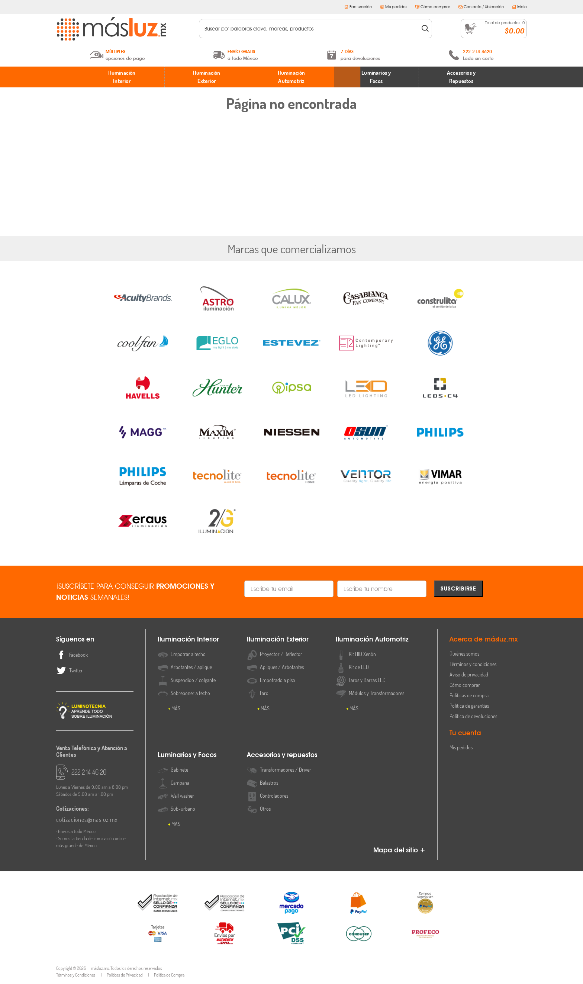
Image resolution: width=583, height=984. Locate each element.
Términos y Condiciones (76, 975)
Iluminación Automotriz (291, 77)
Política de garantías (469, 705)
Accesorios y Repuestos (461, 77)
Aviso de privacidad (469, 674)
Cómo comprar (432, 6)
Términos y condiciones (473, 664)
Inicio (519, 6)
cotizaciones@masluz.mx (86, 819)
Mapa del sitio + (399, 850)
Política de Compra (169, 975)
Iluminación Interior (121, 77)
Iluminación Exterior (206, 77)
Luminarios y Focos (376, 77)
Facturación (358, 6)
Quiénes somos (464, 653)
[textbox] (310, 28)
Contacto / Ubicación (481, 6)
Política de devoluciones (473, 716)
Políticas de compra (469, 695)
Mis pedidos (393, 6)
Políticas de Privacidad (125, 975)
